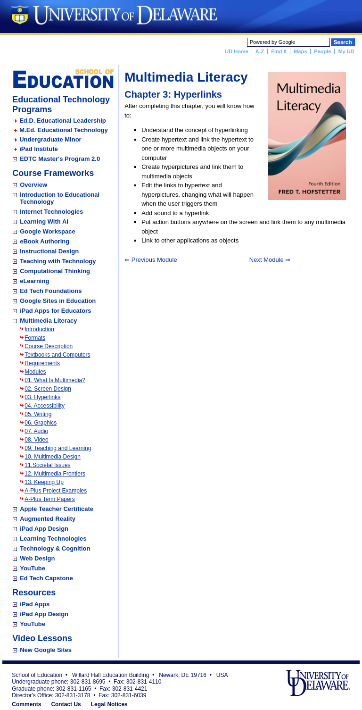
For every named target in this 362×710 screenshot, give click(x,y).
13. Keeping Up (44, 482)
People (322, 51)
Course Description (49, 346)
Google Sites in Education (58, 300)
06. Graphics (41, 422)
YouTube (32, 568)
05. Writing (38, 414)
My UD (346, 51)
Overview (33, 184)
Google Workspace (47, 231)
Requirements (42, 363)
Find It (279, 51)
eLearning (34, 280)
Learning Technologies (53, 538)
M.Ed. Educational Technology (63, 130)
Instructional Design (49, 251)
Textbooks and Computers (57, 354)
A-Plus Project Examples (56, 490)
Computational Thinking (55, 271)
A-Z (259, 51)
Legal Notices (109, 704)
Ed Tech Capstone (46, 578)
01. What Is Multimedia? (55, 380)
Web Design (37, 558)
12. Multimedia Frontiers (55, 473)
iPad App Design (44, 528)
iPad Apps (34, 604)
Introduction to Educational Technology (59, 198)
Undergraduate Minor (50, 139)
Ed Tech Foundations (51, 290)
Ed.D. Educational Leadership (62, 120)
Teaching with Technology (58, 261)
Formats (35, 337)
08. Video (37, 439)
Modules (35, 371)
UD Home (236, 51)
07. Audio (36, 431)
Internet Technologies (51, 211)
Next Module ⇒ (270, 259)
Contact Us (66, 704)
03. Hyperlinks (42, 397)
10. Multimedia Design (53, 456)
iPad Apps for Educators (55, 310)
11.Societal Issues (47, 465)
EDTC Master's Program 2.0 (60, 158)
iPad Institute (38, 148)
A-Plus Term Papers (49, 499)
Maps (300, 51)
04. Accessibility (45, 405)
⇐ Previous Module (150, 259)
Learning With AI (44, 221)
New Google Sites (46, 649)
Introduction (39, 329)
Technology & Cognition (55, 548)
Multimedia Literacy (48, 320)
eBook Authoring (44, 241)
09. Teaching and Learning (58, 448)
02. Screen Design (48, 388)
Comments (26, 704)
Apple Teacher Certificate (56, 508)
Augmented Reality (47, 518)
